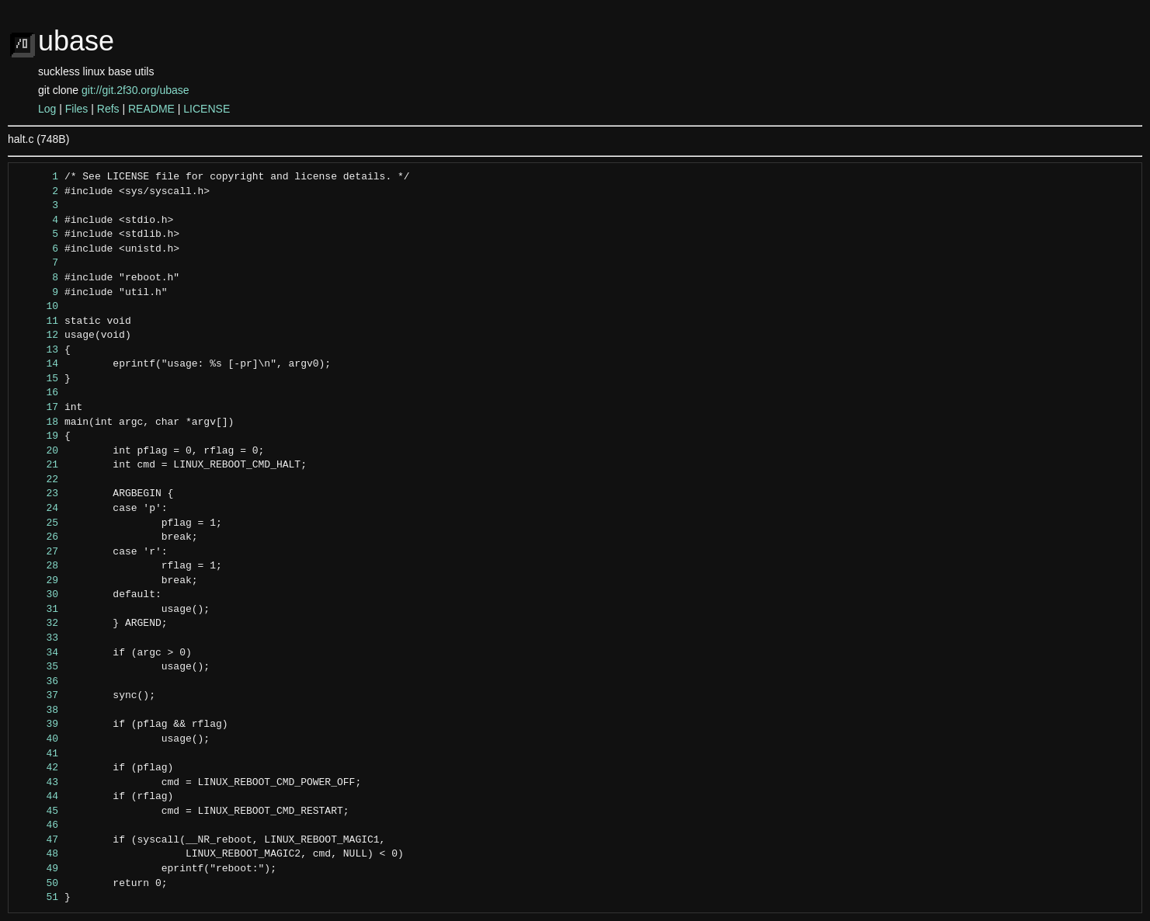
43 (37, 783)
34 (37, 653)
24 (37, 509)
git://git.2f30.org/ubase (135, 90)
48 (37, 854)
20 (37, 451)
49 (37, 869)
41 (37, 754)
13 (37, 350)
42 (37, 768)
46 (37, 825)
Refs (108, 109)
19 (37, 436)
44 (37, 797)
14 (37, 364)
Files (77, 109)
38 (37, 711)
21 (37, 465)
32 (37, 624)
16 (37, 393)
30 (37, 595)
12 (37, 335)
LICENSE (206, 109)
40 (37, 739)
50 (37, 884)
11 (37, 321)
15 (37, 379)
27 (37, 552)
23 (37, 494)
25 (37, 523)
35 (37, 667)
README (151, 109)
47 (37, 840)
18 (37, 422)
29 (37, 581)
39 (37, 725)
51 (37, 898)
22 (37, 480)
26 (37, 537)
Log (47, 109)
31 (37, 610)
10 (37, 307)
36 (37, 682)
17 (37, 408)
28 (37, 566)
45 (37, 811)
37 (37, 696)
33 (37, 638)
